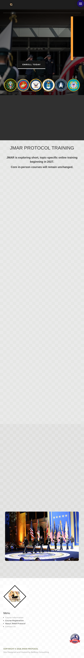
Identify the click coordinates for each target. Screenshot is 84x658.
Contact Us (10, 626)
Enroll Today (31, 64)
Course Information (14, 617)
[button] (80, 3)
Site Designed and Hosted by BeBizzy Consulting (26, 652)
